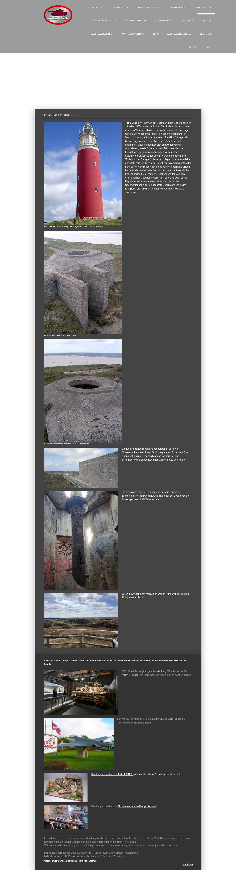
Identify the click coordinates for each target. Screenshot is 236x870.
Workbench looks (120, 7)
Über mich (205, 34)
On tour (206, 20)
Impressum (49, 861)
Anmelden (188, 864)
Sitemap (93, 861)
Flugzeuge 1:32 (163, 20)
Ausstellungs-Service (179, 34)
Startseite (95, 7)
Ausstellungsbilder (102, 34)
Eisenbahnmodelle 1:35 (103, 20)
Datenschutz (62, 861)
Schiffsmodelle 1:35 (135, 20)
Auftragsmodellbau (133, 34)
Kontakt (192, 47)
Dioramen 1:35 (179, 7)
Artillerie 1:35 (203, 7)
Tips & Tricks (186, 20)
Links (156, 34)
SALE (208, 47)
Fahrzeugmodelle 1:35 (150, 7)
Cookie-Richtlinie (78, 861)
